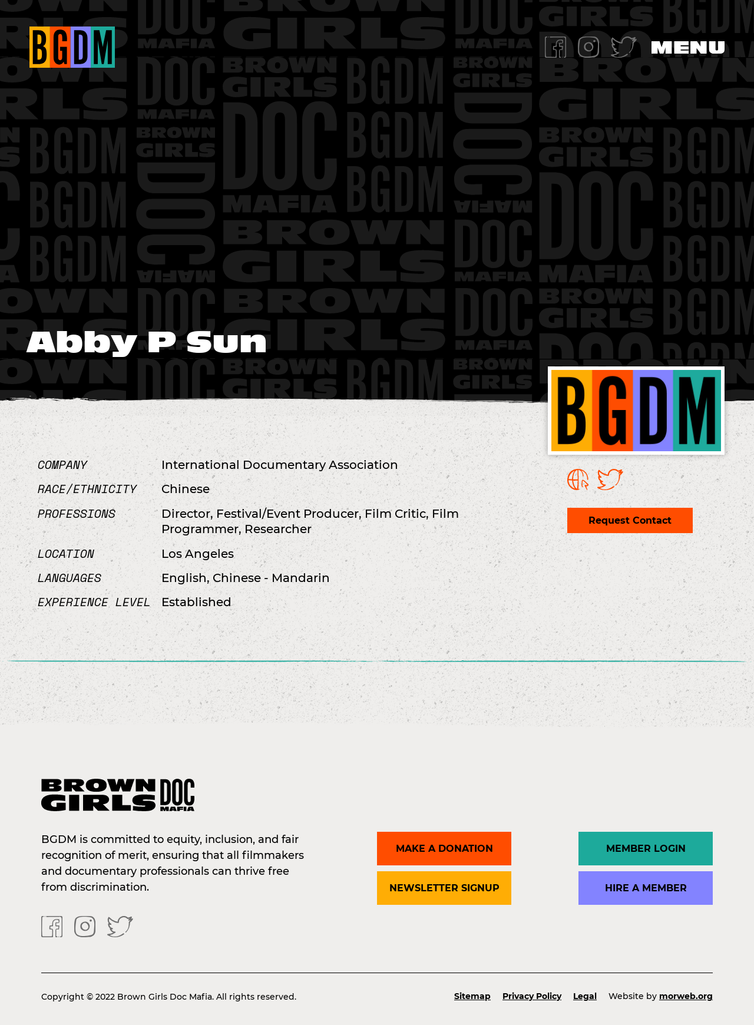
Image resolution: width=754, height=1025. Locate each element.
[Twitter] (624, 46)
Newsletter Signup (444, 888)
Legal (585, 996)
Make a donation (444, 848)
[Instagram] (588, 46)
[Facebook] (555, 46)
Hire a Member (646, 888)
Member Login (646, 848)
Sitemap (472, 996)
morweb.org (686, 996)
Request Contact (630, 520)
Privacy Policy (531, 996)
